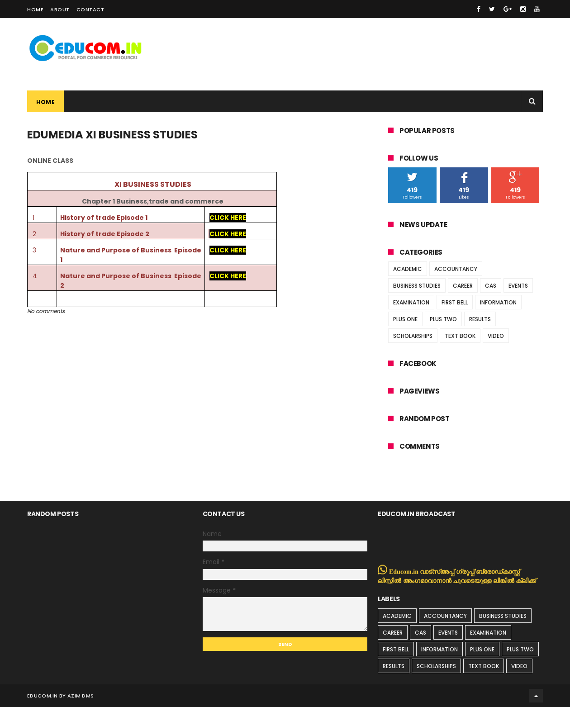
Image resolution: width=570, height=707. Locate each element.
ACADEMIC (407, 269)
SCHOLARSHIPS (412, 336)
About (60, 9)
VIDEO (496, 336)
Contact (90, 9)
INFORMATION (498, 302)
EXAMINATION (411, 302)
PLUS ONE (405, 319)
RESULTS (480, 319)
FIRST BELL (455, 302)
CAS (490, 285)
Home (35, 9)
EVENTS (518, 285)
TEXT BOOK (460, 336)
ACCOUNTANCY (455, 269)
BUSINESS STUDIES (417, 285)
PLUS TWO (443, 319)
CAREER (463, 285)
